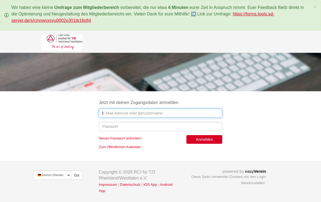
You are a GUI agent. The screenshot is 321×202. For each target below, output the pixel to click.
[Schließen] (315, 6)
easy (255, 171)
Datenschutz (130, 185)
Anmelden (204, 139)
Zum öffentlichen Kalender (120, 147)
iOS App (150, 185)
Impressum (108, 185)
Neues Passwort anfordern (120, 138)
